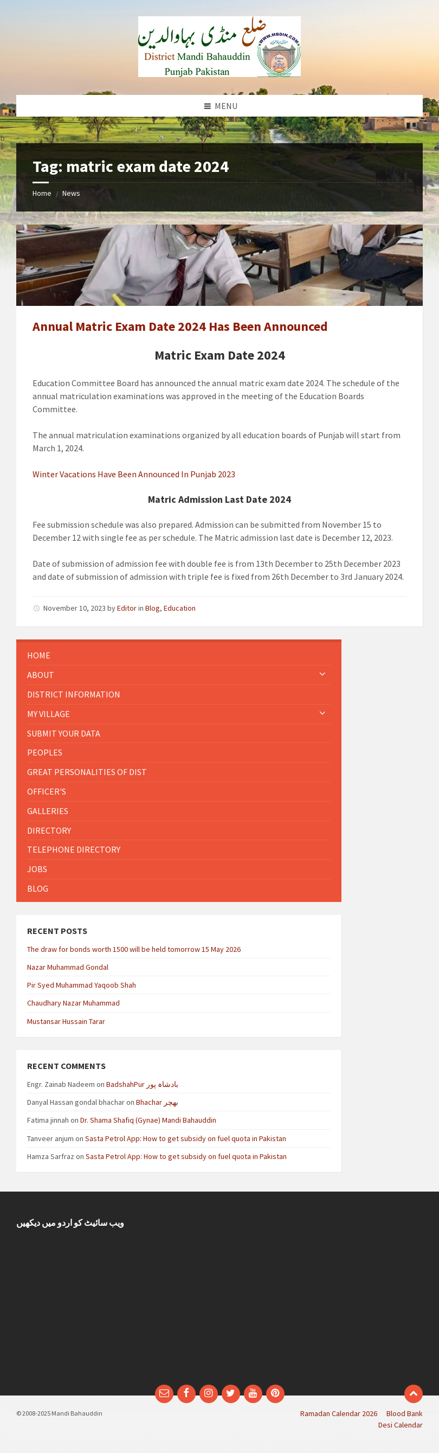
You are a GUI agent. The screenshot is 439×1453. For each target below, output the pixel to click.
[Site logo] (219, 73)
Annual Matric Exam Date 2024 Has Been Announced (180, 326)
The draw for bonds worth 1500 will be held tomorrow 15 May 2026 (134, 949)
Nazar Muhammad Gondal (67, 967)
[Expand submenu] (322, 675)
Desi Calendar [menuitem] (400, 1425)
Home (42, 193)
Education (180, 608)
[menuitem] (179, 655)
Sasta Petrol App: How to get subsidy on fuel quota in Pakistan (185, 1138)
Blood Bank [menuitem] (404, 1413)
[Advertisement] (325, 1293)
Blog (152, 608)
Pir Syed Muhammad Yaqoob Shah (81, 985)
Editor (127, 608)
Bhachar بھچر (157, 1102)
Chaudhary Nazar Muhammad (73, 1003)
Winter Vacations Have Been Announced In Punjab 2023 (134, 474)
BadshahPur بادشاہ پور (142, 1084)
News (71, 193)
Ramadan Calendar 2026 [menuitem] (338, 1413)
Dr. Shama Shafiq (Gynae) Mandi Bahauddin (148, 1120)
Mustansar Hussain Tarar (66, 1021)
